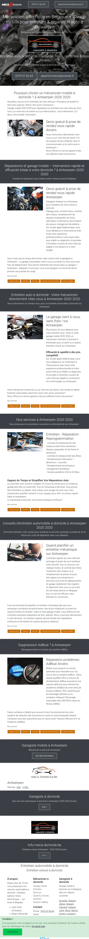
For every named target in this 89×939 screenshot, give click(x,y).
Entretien (25, 281)
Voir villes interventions (44, 756)
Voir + (44, 807)
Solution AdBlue (68, 281)
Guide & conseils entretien (50, 281)
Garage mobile (14, 281)
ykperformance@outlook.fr (70, 4)
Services (35, 281)
